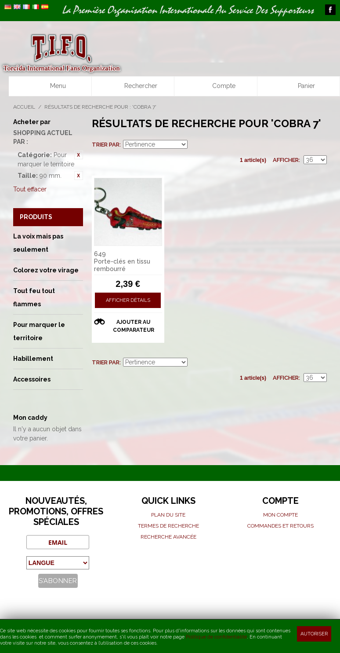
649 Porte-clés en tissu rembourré (122, 261)
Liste (320, 144)
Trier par (105, 144)
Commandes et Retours (280, 526)
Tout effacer (30, 189)
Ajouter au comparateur (133, 326)
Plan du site (168, 515)
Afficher (286, 160)
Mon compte (280, 515)
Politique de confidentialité (216, 637)
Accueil (24, 107)
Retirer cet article (78, 154)
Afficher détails (128, 300)
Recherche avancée (168, 537)
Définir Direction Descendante (195, 144)
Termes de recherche (168, 526)
